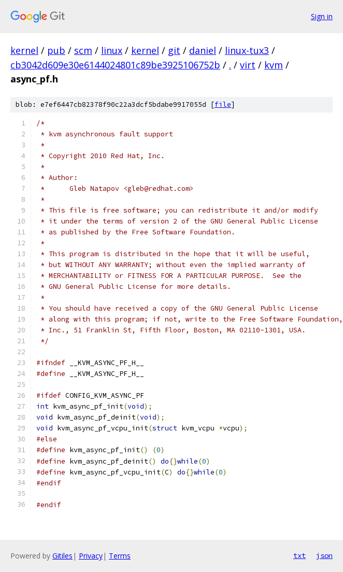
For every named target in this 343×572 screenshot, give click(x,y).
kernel (24, 50)
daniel (202, 50)
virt (247, 65)
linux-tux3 (247, 50)
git (174, 50)
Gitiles (62, 556)
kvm (273, 65)
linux (111, 50)
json (324, 555)
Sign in (322, 16)
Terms (120, 556)
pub (56, 50)
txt (299, 555)
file (223, 104)
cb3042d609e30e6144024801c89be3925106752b (115, 65)
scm (83, 50)
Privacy (91, 556)
